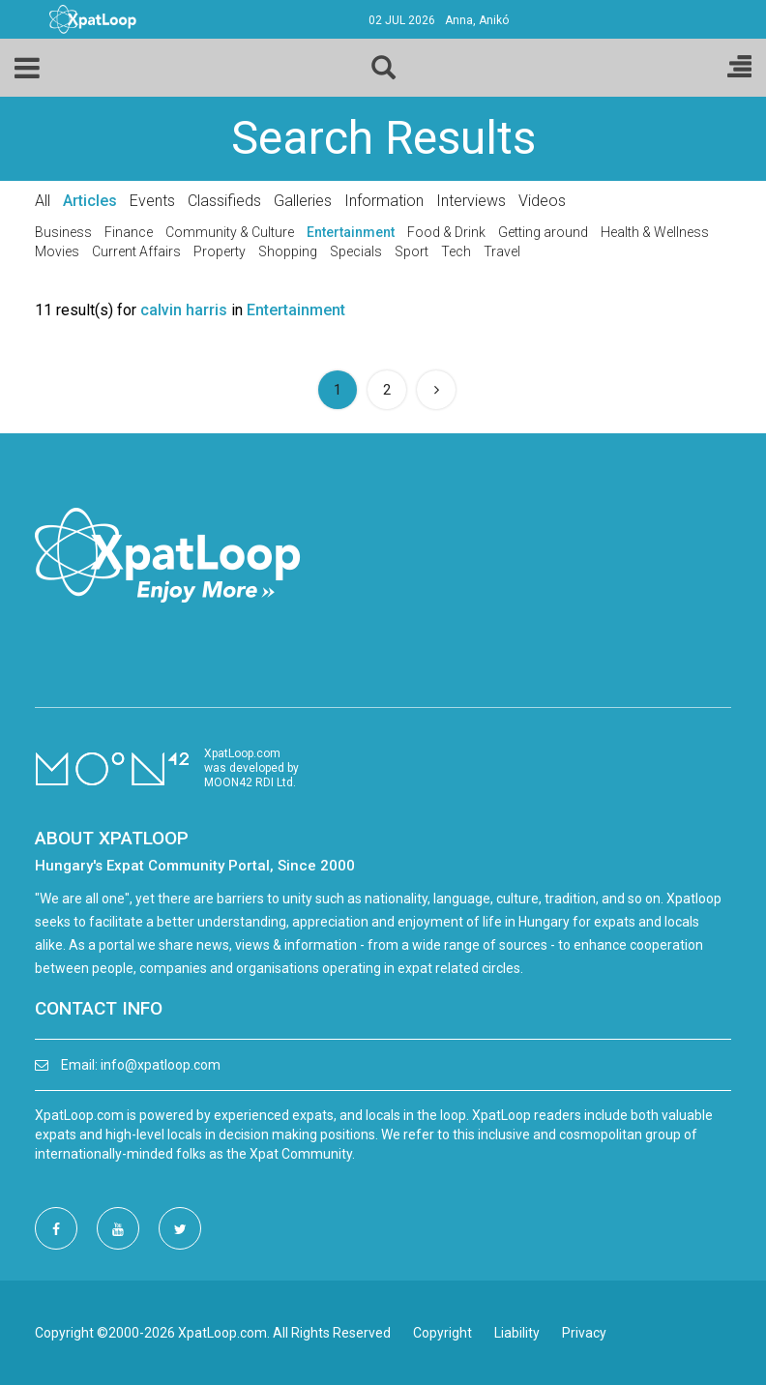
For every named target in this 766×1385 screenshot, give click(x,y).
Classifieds (224, 201)
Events (152, 201)
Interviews (471, 201)
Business (63, 232)
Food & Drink (446, 232)
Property (219, 251)
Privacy (584, 1333)
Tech (456, 251)
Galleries (303, 201)
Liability (517, 1333)
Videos (542, 201)
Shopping (287, 251)
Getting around (543, 232)
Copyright (442, 1333)
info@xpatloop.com (161, 1065)
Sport (411, 251)
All (42, 201)
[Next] (436, 389)
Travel (502, 251)
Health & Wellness (655, 232)
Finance (128, 232)
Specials (356, 251)
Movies (57, 251)
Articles (90, 201)
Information (384, 201)
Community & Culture (229, 232)
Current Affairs (136, 251)
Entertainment (351, 232)
